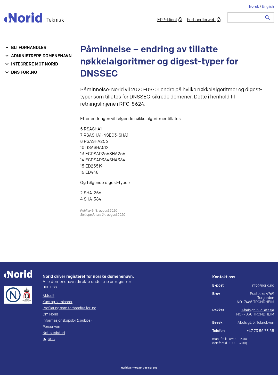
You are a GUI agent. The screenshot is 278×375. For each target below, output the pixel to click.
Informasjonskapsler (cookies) (67, 321)
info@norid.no (262, 286)
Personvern (52, 327)
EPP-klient (167, 20)
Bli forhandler (28, 47)
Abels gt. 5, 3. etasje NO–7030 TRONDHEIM (255, 312)
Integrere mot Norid (34, 64)
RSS (51, 339)
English (268, 6)
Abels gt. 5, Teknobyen (256, 322)
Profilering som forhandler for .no (69, 308)
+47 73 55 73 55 (260, 331)
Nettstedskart (54, 333)
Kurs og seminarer (57, 302)
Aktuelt (48, 296)
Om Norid (50, 314)
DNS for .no (24, 72)
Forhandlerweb (201, 20)
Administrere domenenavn (41, 56)
